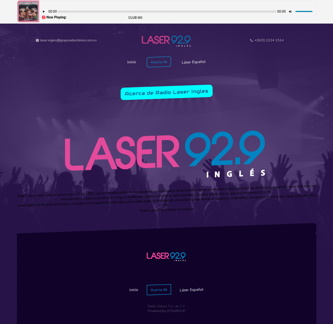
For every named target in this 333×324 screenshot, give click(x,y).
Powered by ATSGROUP (166, 311)
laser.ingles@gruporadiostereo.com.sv (66, 40)
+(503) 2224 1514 (267, 40)
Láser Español (194, 62)
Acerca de (159, 62)
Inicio (131, 61)
